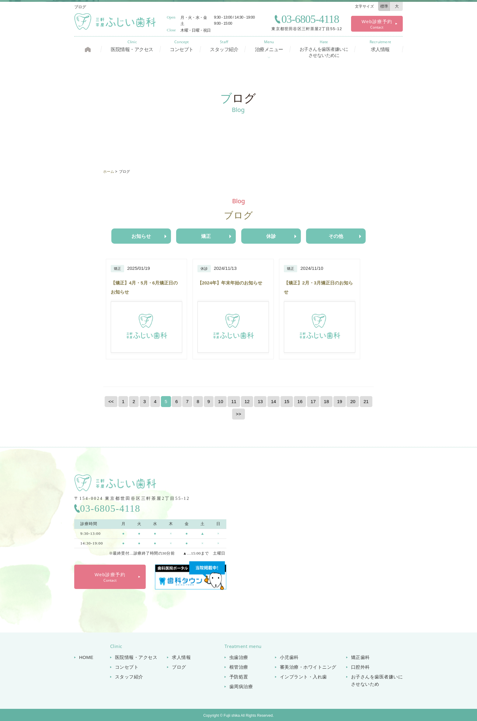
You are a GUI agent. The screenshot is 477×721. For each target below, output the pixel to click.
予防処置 (238, 676)
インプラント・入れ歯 (303, 676)
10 (220, 401)
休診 (271, 236)
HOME (86, 657)
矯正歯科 (360, 657)
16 (300, 401)
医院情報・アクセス (132, 46)
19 (339, 401)
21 (366, 401)
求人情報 (380, 46)
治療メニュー (269, 46)
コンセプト (181, 46)
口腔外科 (360, 667)
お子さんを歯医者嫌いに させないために (324, 49)
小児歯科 (289, 657)
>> (238, 413)
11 (233, 401)
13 (260, 401)
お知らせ (141, 236)
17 (313, 401)
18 (326, 401)
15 (286, 401)
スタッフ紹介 (224, 46)
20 (352, 401)
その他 (336, 236)
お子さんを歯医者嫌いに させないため (377, 680)
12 (247, 401)
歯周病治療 (241, 686)
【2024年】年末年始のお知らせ (229, 282)
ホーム (108, 171)
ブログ (179, 667)
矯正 (206, 236)
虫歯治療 (238, 657)
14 (273, 401)
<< (111, 401)
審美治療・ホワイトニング (308, 667)
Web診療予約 (376, 24)
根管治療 (238, 667)
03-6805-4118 (310, 19)
